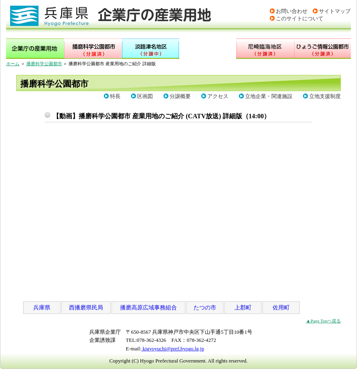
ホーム (12, 63)
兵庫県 (41, 307)
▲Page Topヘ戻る (323, 320)
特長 (115, 96)
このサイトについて (299, 18)
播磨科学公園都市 (44, 63)
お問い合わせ (292, 11)
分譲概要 (180, 96)
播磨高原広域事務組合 (148, 307)
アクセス (217, 96)
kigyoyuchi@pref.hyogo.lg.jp (172, 349)
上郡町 (243, 307)
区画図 (145, 96)
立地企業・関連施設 (268, 96)
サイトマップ (335, 11)
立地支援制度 (325, 96)
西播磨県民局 (86, 307)
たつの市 (205, 307)
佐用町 (281, 307)
